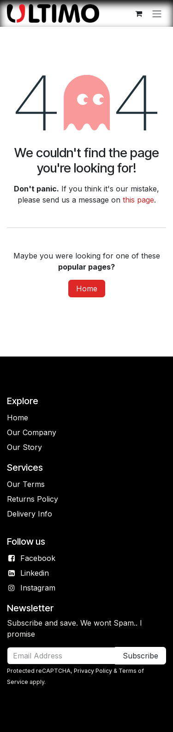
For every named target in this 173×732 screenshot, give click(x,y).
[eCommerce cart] (138, 13)
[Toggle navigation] (157, 13)
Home (86, 288)
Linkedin (34, 573)
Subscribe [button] (140, 655)
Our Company (31, 432)
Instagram (37, 587)
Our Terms (26, 484)
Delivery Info (29, 513)
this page (138, 199)
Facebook (37, 558)
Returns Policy (32, 499)
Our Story (24, 447)
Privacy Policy (93, 670)
